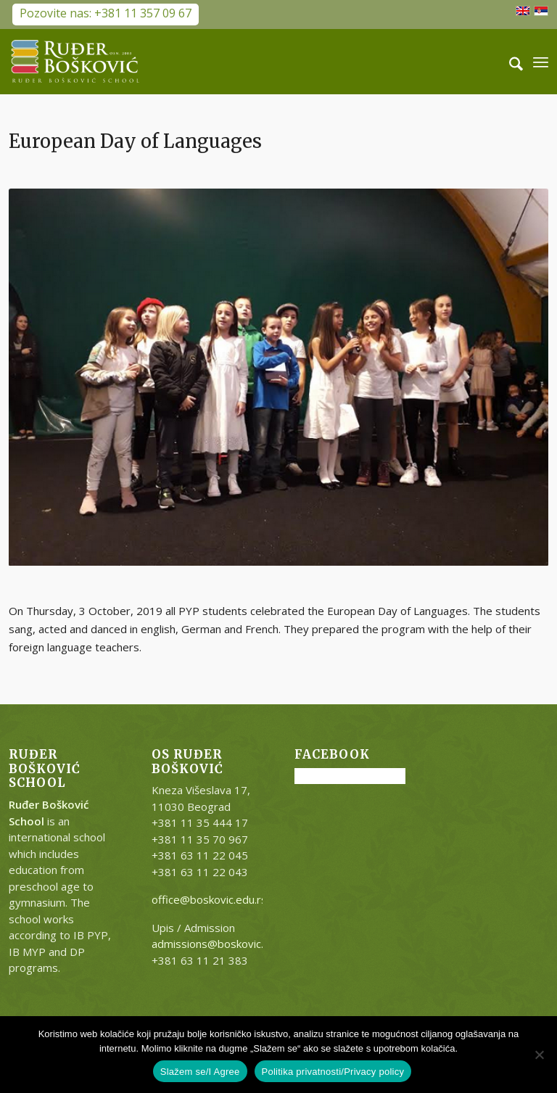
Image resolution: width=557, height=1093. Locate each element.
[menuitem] (509, 61)
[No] (539, 1054)
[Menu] (540, 61)
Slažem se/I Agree (200, 1071)
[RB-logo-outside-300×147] (75, 61)
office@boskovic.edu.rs (209, 899)
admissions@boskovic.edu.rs (223, 943)
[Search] (509, 61)
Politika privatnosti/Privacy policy (333, 1071)
